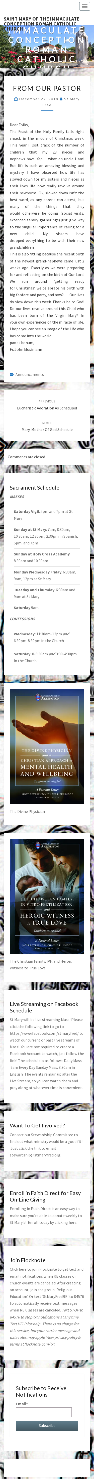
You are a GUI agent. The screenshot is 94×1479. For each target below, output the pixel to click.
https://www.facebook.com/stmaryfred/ (44, 1033)
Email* (44, 1409)
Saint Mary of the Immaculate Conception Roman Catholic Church (41, 20)
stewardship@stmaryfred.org (35, 1154)
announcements (30, 374)
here (72, 1222)
